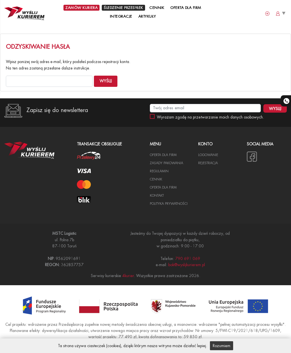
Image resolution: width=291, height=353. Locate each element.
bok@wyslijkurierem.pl (186, 265)
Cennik (156, 8)
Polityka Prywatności (169, 203)
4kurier (128, 276)
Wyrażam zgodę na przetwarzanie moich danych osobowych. (210, 117)
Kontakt (157, 195)
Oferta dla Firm (185, 8)
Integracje (121, 16)
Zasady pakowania (166, 163)
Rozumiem (221, 346)
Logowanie (208, 155)
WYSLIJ (275, 109)
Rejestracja (208, 163)
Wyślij (106, 81)
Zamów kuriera (81, 8)
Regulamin (159, 171)
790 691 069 (187, 259)
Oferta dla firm (163, 187)
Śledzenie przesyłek (123, 8)
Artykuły (147, 16)
